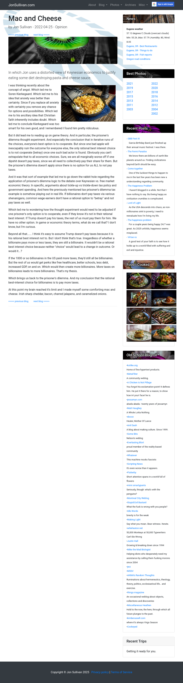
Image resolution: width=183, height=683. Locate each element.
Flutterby (131, 472)
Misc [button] (142, 5)
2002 (154, 113)
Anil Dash (132, 425)
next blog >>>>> (40, 34)
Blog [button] (102, 5)
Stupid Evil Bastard (136, 502)
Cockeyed (132, 626)
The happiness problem (139, 220)
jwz (129, 566)
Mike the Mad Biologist (138, 549)
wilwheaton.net (135, 528)
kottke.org (132, 365)
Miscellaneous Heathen (139, 605)
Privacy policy (100, 672)
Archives (130, 5)
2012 (154, 105)
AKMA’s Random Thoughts (140, 575)
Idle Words (132, 511)
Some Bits (132, 434)
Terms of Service (121, 672)
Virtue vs (132, 237)
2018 (154, 92)
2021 (130, 83)
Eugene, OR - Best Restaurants (142, 46)
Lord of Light (134, 203)
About (92, 5)
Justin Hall (132, 541)
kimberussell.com (136, 618)
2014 (154, 100)
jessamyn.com (134, 399)
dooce (130, 416)
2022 (154, 83)
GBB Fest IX (134, 138)
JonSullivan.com (21, 5)
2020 (154, 88)
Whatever (132, 455)
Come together (135, 168)
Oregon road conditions (138, 59)
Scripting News (135, 464)
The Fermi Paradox (137, 151)
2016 (154, 96)
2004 (154, 109)
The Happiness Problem (140, 185)
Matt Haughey (134, 408)
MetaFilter (132, 374)
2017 (130, 92)
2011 (130, 105)
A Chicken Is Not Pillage (139, 382)
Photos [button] (115, 5)
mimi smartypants (136, 485)
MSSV (130, 571)
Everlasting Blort (135, 442)
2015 (130, 96)
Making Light (133, 519)
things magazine (135, 592)
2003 (130, 109)
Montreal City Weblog (138, 498)
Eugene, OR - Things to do (139, 50)
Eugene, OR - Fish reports (139, 54)
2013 (130, 100)
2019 (130, 88)
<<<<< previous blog (19, 34)
